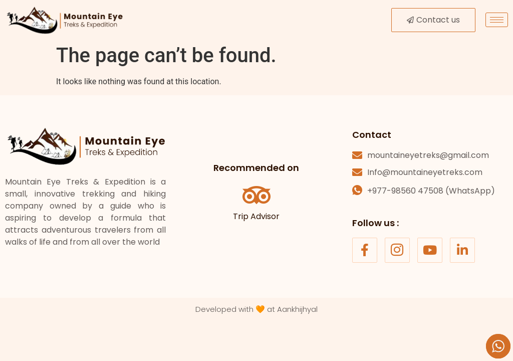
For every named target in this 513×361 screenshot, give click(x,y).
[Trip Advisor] (256, 195)
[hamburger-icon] (496, 20)
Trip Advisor (256, 216)
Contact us (433, 20)
